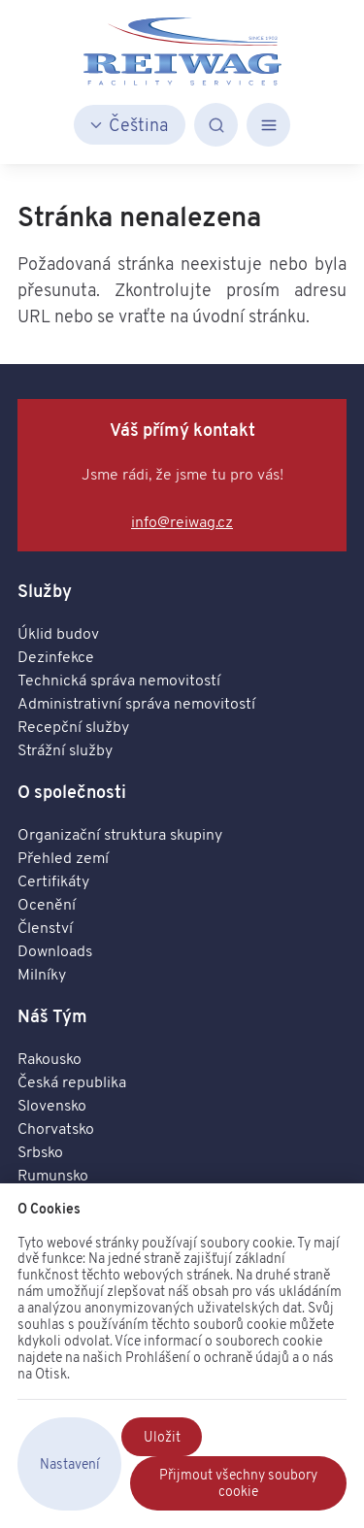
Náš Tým (52, 1016)
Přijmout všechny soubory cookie (238, 1483)
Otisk (51, 1373)
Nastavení (70, 1464)
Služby (44, 591)
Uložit (162, 1436)
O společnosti (71, 792)
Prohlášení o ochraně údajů (207, 1357)
